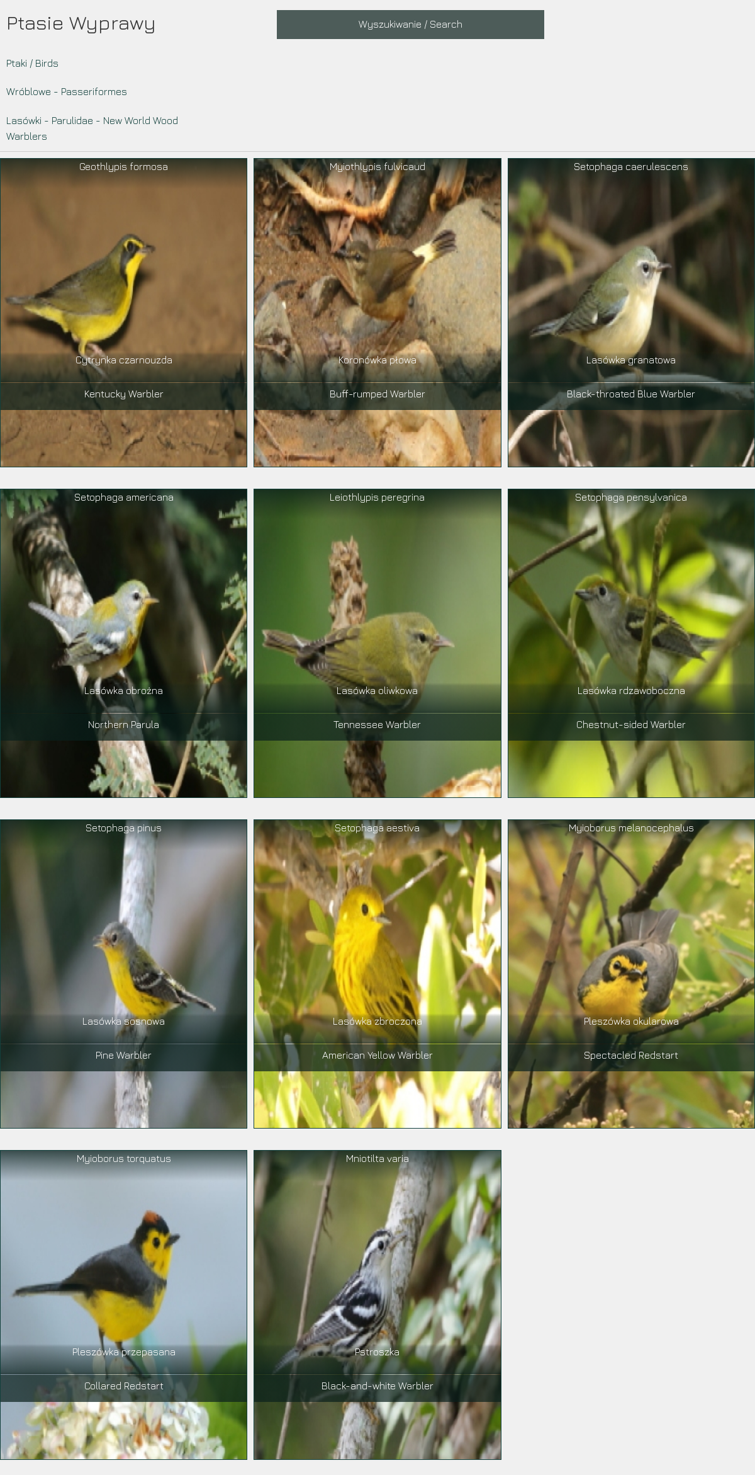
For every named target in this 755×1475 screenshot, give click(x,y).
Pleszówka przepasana (124, 1351)
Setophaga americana (124, 497)
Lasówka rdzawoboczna (631, 690)
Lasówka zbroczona (377, 1021)
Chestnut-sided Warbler (631, 724)
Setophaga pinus (124, 827)
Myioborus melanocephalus (631, 827)
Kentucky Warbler (124, 393)
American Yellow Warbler (377, 1055)
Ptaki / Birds (32, 63)
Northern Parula (123, 724)
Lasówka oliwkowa (377, 690)
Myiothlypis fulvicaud (377, 166)
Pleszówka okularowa (631, 1021)
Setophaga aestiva (377, 827)
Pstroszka (377, 1351)
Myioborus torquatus (124, 1158)
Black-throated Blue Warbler (631, 393)
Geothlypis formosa (123, 166)
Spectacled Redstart (631, 1055)
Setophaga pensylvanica (631, 497)
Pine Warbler (124, 1055)
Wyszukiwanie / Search (410, 24)
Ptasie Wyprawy (81, 22)
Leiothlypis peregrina (377, 497)
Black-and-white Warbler (377, 1385)
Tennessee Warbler (377, 724)
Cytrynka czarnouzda (124, 359)
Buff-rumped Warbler (377, 393)
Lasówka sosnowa (123, 1021)
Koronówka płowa (377, 359)
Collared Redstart (124, 1385)
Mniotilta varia (377, 1158)
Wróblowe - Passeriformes (66, 91)
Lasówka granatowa (631, 359)
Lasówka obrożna (123, 690)
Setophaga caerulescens (631, 166)
